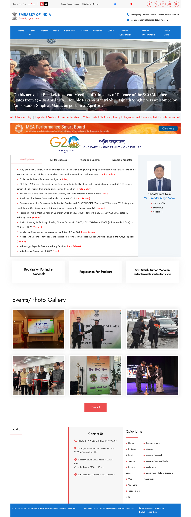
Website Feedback (153, 454)
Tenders (130, 460)
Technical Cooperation (125, 32)
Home (21, 30)
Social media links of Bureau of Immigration (44, 179)
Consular (84, 30)
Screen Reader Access (70, 4)
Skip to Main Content (91, 4)
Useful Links (167, 32)
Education (98, 30)
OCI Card (131, 484)
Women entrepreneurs (148, 32)
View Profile (158, 203)
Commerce (69, 30)
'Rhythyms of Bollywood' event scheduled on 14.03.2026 (55, 198)
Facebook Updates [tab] (90, 160)
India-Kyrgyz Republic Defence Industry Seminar (50, 246)
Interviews (157, 207)
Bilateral (44, 30)
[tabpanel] (74, 210)
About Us (32, 32)
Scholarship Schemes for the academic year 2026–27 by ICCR (58, 232)
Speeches (156, 211)
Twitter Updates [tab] (58, 160)
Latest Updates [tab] (26, 159)
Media (56, 30)
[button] (116, 4)
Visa (129, 478)
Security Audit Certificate (156, 460)
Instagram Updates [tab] (122, 160)
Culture (111, 30)
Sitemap (148, 448)
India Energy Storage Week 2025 (39, 251)
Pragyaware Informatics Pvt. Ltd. (120, 508)
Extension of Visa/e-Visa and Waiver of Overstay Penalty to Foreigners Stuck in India (64, 193)
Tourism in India (152, 442)
